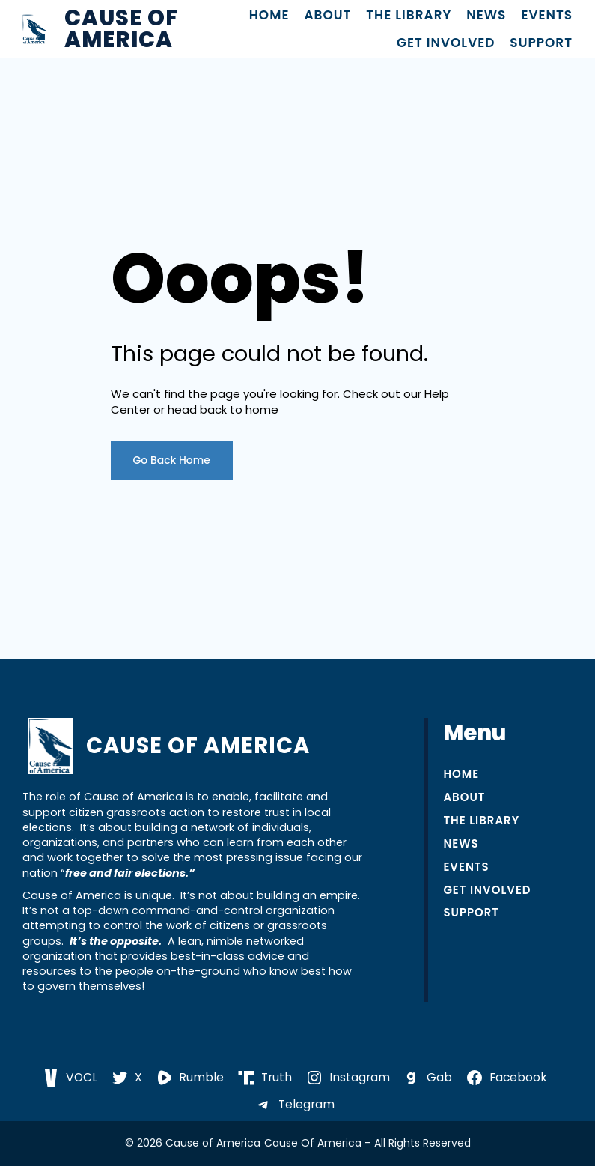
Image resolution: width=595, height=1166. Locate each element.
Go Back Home (172, 460)
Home (269, 15)
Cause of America (121, 29)
